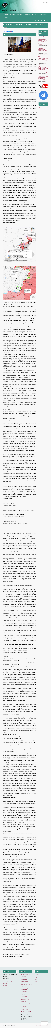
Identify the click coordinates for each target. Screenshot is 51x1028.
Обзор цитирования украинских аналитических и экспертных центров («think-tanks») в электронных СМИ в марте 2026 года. (43, 58)
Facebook (5, 983)
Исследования (29, 14)
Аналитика (20, 14)
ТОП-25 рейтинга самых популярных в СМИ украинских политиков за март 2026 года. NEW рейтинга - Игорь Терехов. (43, 40)
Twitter (36, 979)
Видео (36, 14)
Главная (6, 14)
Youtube (36, 981)
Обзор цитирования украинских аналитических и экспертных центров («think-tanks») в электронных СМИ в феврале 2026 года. (43, 68)
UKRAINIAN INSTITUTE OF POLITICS (41, 1025)
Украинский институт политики (14, 9)
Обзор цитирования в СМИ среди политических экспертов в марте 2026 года (43, 49)
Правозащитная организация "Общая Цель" (26, 984)
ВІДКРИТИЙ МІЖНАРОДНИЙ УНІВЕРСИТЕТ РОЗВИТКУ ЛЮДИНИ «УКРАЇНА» (26, 1010)
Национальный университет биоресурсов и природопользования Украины (26, 991)
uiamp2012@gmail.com (10, 981)
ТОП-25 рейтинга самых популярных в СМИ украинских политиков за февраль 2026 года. (43, 77)
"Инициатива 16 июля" (26, 974)
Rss (35, 984)
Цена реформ (43, 14)
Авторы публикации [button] (9, 34)
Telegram (5, 985)
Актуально (12, 14)
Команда (6, 18)
